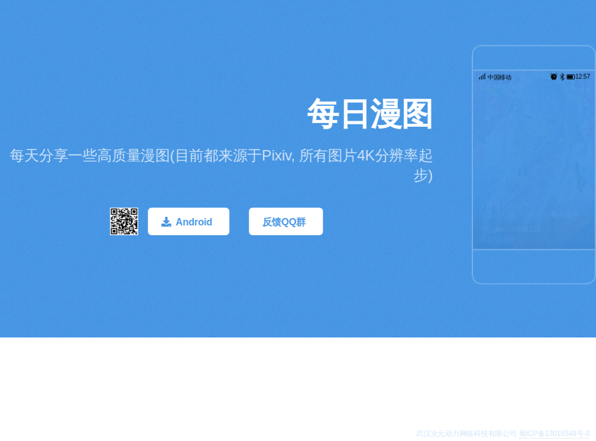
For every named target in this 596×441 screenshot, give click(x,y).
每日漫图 (371, 114)
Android (195, 222)
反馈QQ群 (285, 222)
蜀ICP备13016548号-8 (554, 433)
